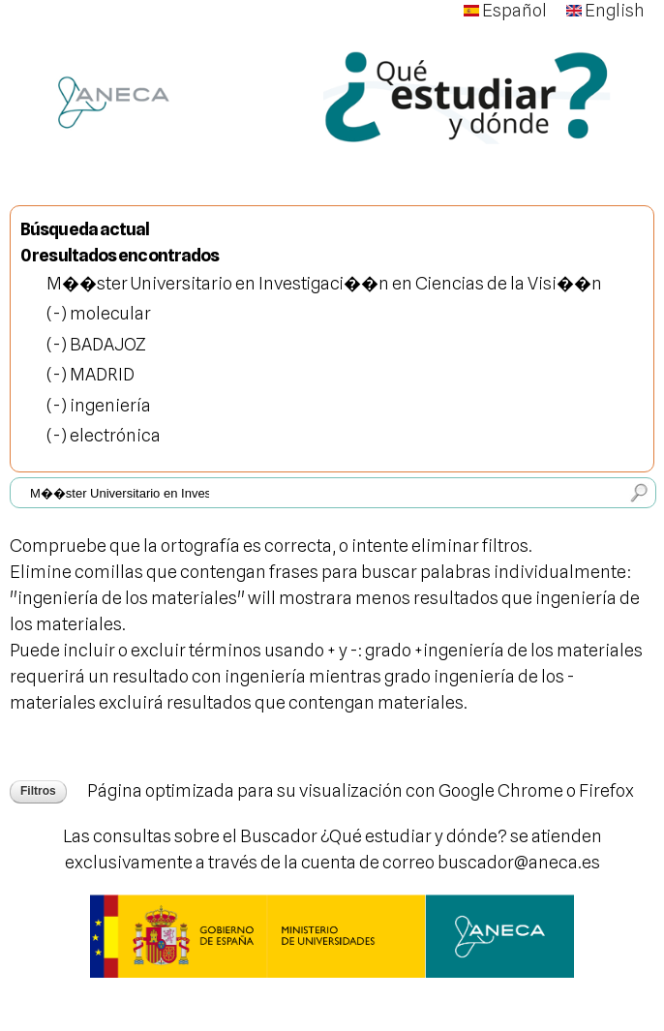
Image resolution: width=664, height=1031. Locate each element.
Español (505, 10)
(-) (58, 313)
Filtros (38, 791)
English (605, 10)
